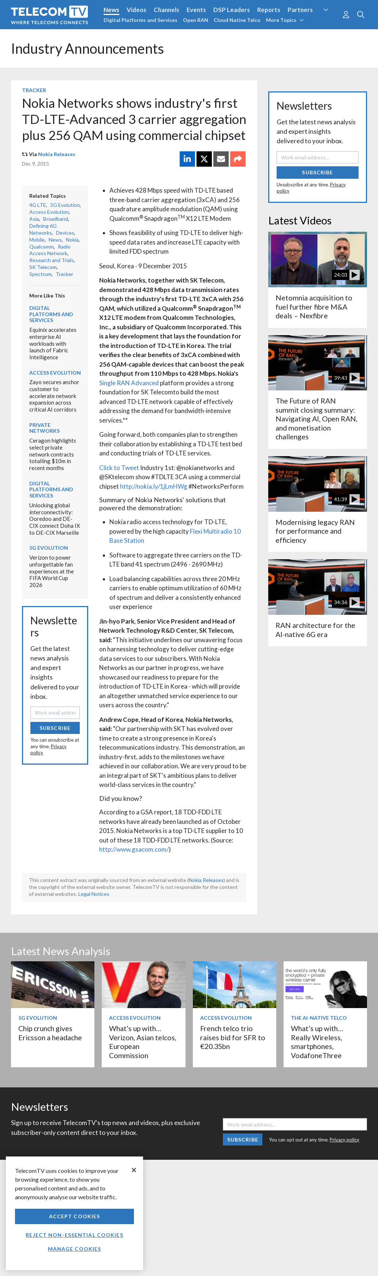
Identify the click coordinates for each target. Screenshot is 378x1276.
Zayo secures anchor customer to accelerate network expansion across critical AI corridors (54, 396)
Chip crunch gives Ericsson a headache (50, 1032)
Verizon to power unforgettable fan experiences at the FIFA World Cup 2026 (51, 571)
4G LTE (37, 205)
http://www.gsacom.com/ (134, 849)
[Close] (134, 1170)
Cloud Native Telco (237, 20)
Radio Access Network (50, 250)
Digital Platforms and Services (140, 20)
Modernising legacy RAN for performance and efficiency (315, 531)
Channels (166, 10)
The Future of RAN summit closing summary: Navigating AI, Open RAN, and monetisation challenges (317, 419)
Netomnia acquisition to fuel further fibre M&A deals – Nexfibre (314, 307)
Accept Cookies (74, 1216)
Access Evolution (49, 212)
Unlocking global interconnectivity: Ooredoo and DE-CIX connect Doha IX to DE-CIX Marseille (54, 519)
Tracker (34, 90)
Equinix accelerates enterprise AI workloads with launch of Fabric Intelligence (52, 343)
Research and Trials (51, 260)
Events (196, 10)
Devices (65, 233)
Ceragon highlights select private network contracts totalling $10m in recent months (52, 454)
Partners (300, 10)
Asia (34, 219)
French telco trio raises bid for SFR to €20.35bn (232, 1037)
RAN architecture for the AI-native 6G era (315, 629)
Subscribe (55, 728)
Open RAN (195, 20)
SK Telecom (43, 267)
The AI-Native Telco (319, 1018)
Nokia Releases (56, 154)
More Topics (285, 20)
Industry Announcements (87, 48)
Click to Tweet (119, 468)
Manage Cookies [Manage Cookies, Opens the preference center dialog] (74, 1249)
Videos (136, 10)
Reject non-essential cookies (74, 1235)
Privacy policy (344, 1140)
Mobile (37, 239)
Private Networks (44, 428)
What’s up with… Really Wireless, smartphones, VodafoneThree (317, 1041)
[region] (74, 1213)
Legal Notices (93, 894)
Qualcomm (41, 246)
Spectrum (40, 274)
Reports (268, 10)
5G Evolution (65, 205)
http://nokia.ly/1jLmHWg (153, 486)
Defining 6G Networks (43, 229)
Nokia (72, 239)
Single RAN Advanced (129, 383)
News (111, 10)
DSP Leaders (231, 10)
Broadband (55, 219)
